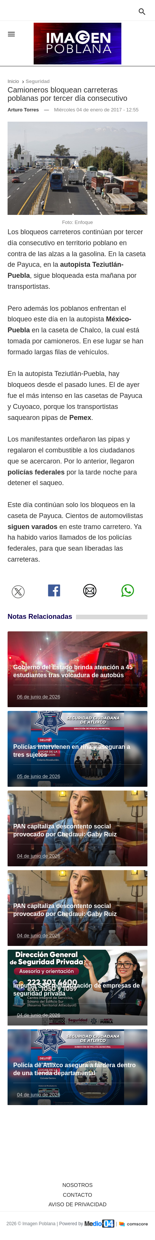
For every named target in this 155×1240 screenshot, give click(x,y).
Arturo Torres (23, 110)
